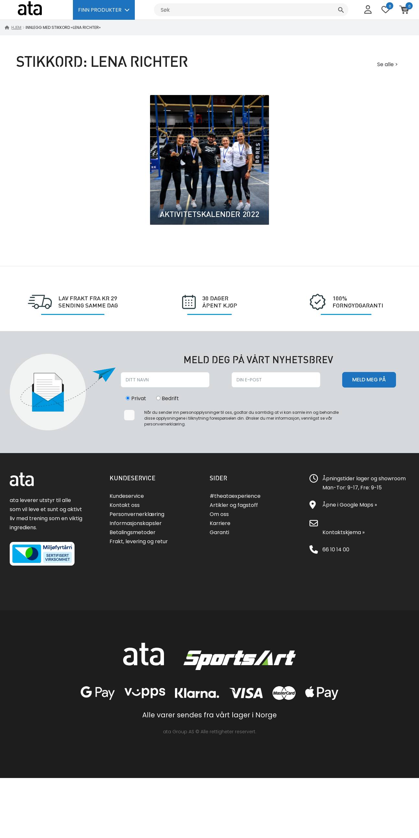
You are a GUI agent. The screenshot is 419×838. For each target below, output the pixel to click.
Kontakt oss (125, 505)
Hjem (16, 27)
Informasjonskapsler (136, 523)
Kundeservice (127, 496)
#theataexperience (235, 496)
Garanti (219, 532)
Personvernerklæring (137, 514)
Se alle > (387, 64)
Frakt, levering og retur (139, 541)
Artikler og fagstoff (234, 505)
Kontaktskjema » (343, 532)
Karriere (220, 523)
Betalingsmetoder (133, 532)
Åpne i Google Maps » (349, 505)
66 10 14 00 (335, 549)
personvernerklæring (164, 424)
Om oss (219, 514)
